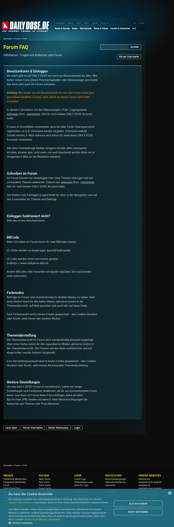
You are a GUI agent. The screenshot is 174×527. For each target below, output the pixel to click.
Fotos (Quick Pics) (11, 488)
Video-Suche (45, 485)
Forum (17, 39)
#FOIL (86, 23)
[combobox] (169, 493)
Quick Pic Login (81, 485)
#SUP (78, 23)
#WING (71, 23)
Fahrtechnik (85, 28)
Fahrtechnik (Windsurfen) (15, 479)
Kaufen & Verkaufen (120, 28)
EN (134, 23)
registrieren (33, 114)
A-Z (134, 28)
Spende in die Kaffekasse (20, 502)
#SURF (95, 23)
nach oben (11, 427)
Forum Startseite (129, 56)
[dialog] (87, 508)
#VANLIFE (105, 23)
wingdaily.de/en (145, 488)
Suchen (134, 46)
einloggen (13, 114)
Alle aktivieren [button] (138, 503)
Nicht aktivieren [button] (138, 511)
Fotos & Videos (101, 28)
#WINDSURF (60, 23)
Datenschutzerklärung (115, 482)
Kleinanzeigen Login (83, 482)
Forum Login (80, 479)
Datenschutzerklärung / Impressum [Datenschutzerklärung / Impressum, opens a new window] (42, 519)
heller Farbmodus (58, 427)
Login (77, 427)
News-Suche (44, 479)
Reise (74, 28)
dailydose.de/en (145, 482)
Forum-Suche (45, 488)
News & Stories (62, 28)
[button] (58, 522)
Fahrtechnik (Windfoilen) (14, 482)
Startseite (7, 39)
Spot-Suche (44, 482)
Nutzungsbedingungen (115, 479)
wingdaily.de (144, 485)
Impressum (110, 485)
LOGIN (141, 23)
